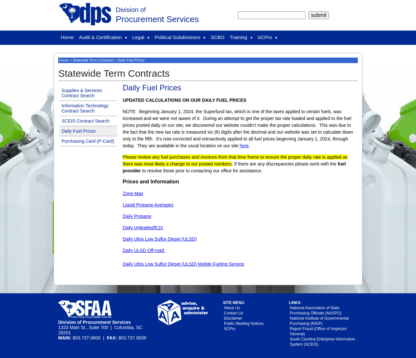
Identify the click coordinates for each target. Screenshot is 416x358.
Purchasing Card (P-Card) (87, 141)
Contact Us (233, 313)
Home (67, 37)
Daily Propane (137, 216)
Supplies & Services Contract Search (81, 93)
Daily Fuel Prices (78, 131)
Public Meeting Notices (244, 323)
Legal (141, 37)
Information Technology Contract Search (85, 108)
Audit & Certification (103, 37)
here (244, 145)
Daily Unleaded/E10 (143, 227)
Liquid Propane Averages (148, 204)
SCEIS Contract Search (85, 121)
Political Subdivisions (180, 37)
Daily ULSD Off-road (144, 250)
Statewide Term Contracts (93, 60)
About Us (232, 308)
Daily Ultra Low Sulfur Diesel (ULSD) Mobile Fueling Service (183, 264)
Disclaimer (233, 318)
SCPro (267, 37)
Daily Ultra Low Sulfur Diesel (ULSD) (160, 239)
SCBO (218, 37)
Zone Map (133, 193)
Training (241, 37)
